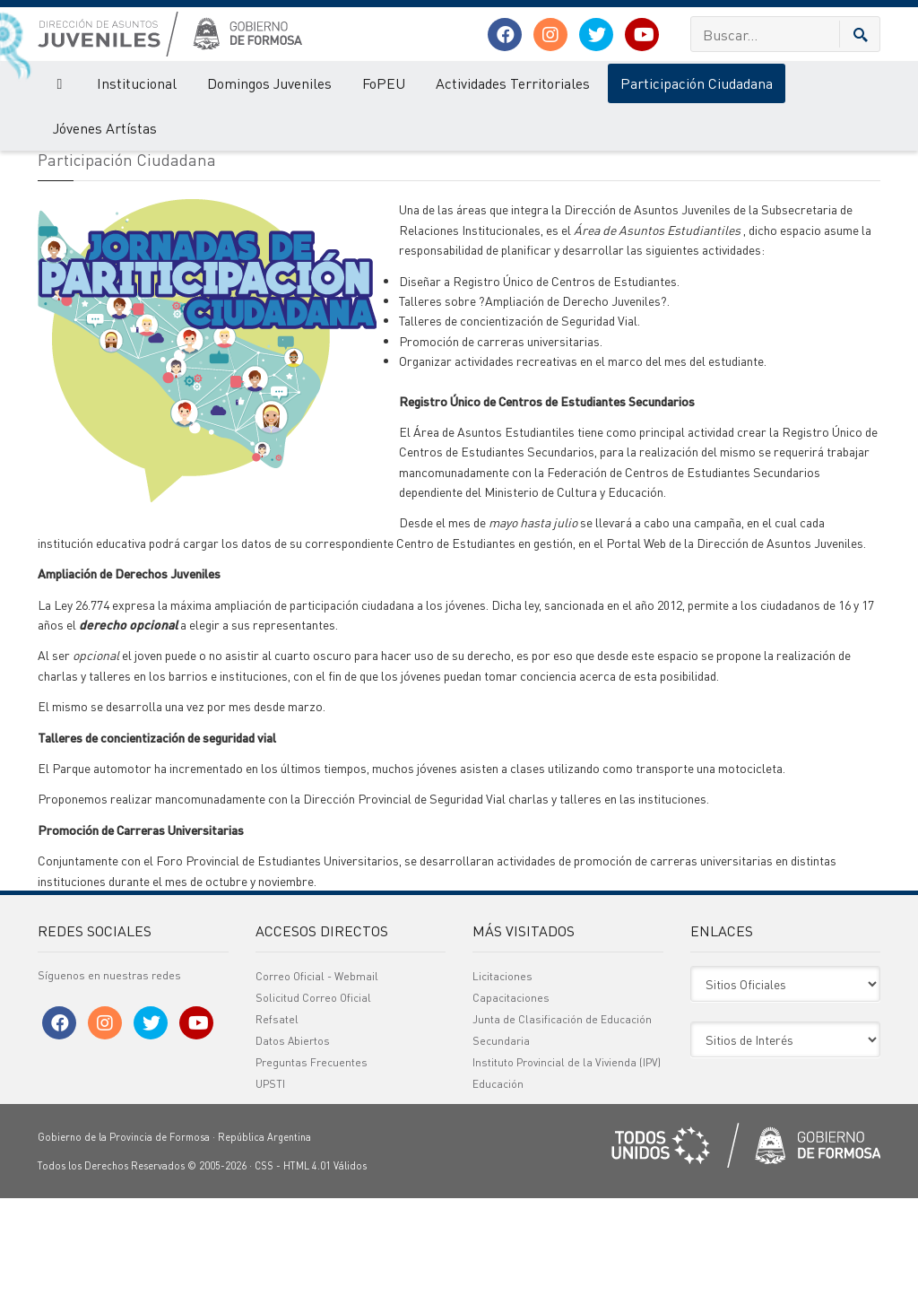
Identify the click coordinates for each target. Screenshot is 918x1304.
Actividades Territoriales (513, 83)
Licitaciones (502, 1082)
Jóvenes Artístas (105, 127)
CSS (264, 1271)
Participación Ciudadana (696, 83)
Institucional (137, 83)
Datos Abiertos (292, 1146)
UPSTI (270, 1189)
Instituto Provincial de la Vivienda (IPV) (566, 1168)
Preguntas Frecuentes (311, 1168)
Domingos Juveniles (269, 83)
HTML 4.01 (307, 1271)
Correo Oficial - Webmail (316, 1082)
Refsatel (277, 1125)
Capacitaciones (511, 1103)
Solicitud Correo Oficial (313, 1103)
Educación (498, 1189)
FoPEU (383, 83)
